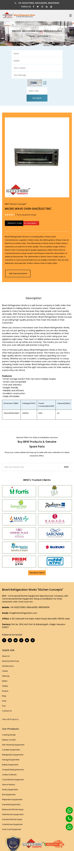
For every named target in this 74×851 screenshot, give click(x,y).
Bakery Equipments (10, 764)
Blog (4, 696)
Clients (5, 671)
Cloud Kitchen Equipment (13, 779)
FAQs (4, 701)
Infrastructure (7, 666)
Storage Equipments (10, 759)
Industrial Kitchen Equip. (12, 819)
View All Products (10, 719)
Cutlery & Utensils (9, 774)
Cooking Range (8, 735)
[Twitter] (38, 6)
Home (32, 36)
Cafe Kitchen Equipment (12, 824)
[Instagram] (42, 6)
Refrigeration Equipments (13, 755)
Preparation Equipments (12, 799)
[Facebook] (34, 6)
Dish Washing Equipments (13, 745)
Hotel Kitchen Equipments (13, 814)
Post (4, 706)
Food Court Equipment (11, 829)
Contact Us (7, 711)
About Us (6, 656)
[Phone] (67, 817)
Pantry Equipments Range (26, 215)
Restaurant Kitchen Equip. (13, 809)
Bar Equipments (9, 794)
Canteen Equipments (11, 750)
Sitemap (5, 676)
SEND (66, 467)
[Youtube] (51, 6)
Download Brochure (10, 661)
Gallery (5, 686)
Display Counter (9, 740)
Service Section (8, 784)
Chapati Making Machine (13, 769)
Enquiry (5, 691)
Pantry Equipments (10, 789)
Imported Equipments (11, 804)
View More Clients (37, 573)
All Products (43, 36)
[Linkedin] (47, 6)
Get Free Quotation (18, 273)
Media (4, 681)
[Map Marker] (33, 640)
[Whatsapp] (68, 809)
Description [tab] (33, 298)
